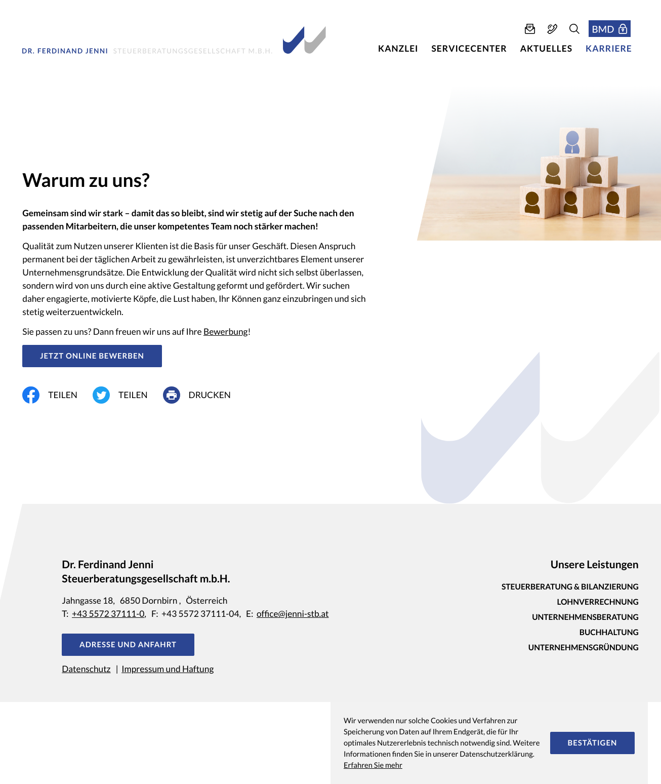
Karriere (609, 48)
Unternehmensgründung (583, 647)
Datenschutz (86, 668)
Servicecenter (469, 48)
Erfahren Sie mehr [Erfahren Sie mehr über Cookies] (373, 765)
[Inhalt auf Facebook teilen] (57, 395)
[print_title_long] (204, 395)
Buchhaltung (609, 632)
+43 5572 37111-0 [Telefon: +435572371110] (108, 613)
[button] (552, 29)
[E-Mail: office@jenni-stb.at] (530, 29)
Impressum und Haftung (167, 668)
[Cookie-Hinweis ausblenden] (592, 743)
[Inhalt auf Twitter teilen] (128, 395)
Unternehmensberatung (585, 617)
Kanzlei (398, 48)
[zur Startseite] (174, 40)
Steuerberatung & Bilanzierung (570, 587)
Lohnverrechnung (597, 602)
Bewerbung (225, 331)
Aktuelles (546, 48)
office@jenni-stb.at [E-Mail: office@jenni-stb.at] (293, 613)
